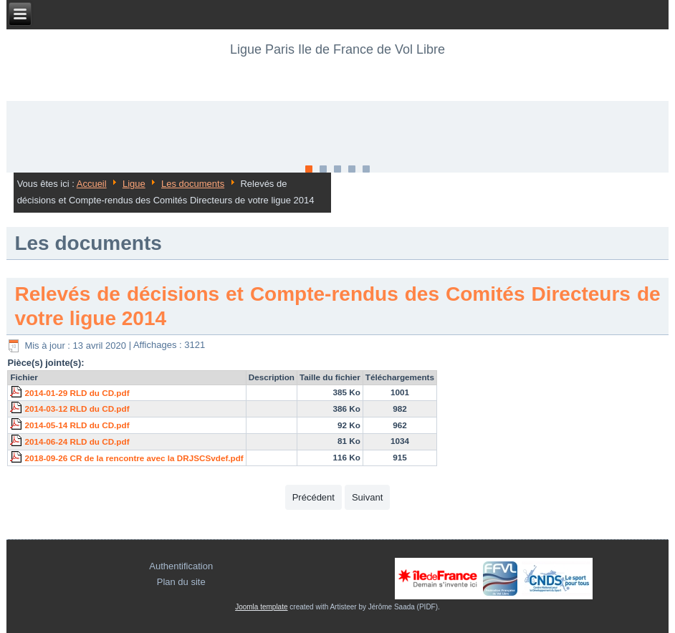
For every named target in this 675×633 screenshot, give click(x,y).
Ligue (134, 183)
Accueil (92, 183)
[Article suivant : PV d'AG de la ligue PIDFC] (367, 497)
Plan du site (181, 581)
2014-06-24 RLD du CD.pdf (76, 441)
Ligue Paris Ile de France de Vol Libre (337, 49)
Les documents (192, 183)
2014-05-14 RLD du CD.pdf (76, 425)
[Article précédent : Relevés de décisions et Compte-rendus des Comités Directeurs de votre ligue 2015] (313, 497)
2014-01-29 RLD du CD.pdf (76, 392)
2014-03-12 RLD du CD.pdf (76, 408)
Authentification (181, 566)
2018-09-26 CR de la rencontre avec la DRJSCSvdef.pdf (133, 458)
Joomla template (261, 607)
